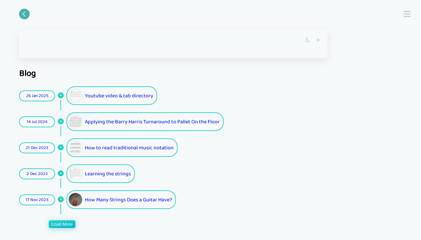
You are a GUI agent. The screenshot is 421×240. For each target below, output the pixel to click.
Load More (62, 224)
